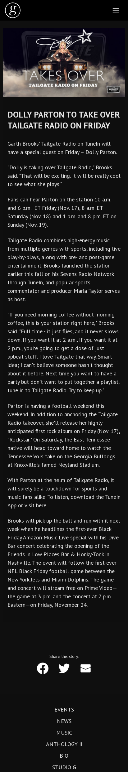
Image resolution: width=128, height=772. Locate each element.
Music (64, 733)
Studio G (64, 767)
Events (64, 710)
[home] (13, 10)
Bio (64, 756)
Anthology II (64, 744)
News (64, 721)
